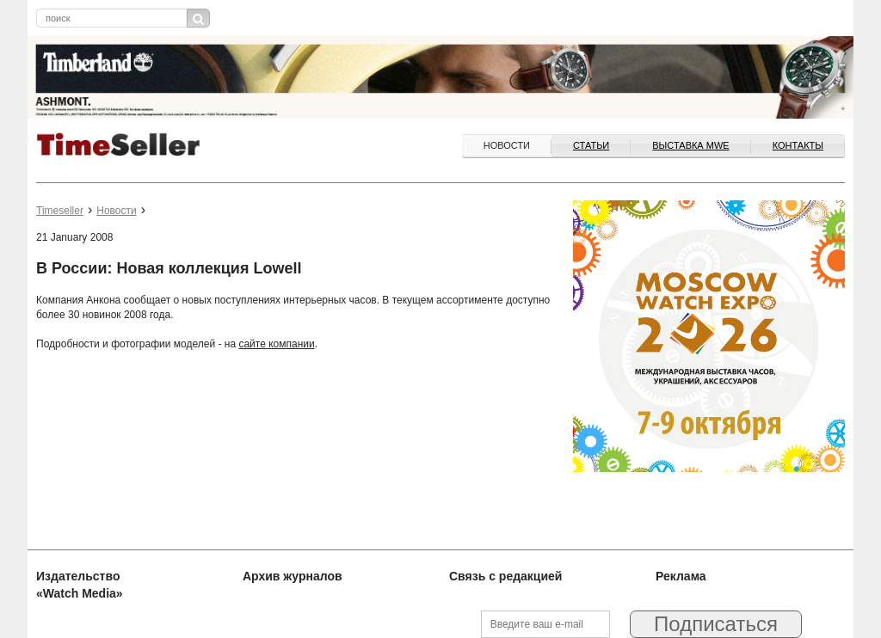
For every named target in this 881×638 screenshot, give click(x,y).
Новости (507, 145)
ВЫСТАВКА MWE (690, 145)
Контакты (798, 145)
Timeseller (59, 211)
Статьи (591, 145)
